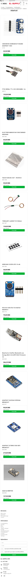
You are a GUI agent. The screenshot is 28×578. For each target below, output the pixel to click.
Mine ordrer (3, 513)
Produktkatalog (4, 523)
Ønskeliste (3, 514)
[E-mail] (14, 545)
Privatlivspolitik (4, 534)
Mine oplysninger (4, 516)
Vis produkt (14, 55)
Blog (2, 526)
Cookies (2, 533)
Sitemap (2, 535)
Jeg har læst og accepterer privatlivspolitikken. (14, 551)
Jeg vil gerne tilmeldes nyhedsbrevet (12, 548)
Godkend (14, 554)
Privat (23, 0)
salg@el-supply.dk (7, 573)
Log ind (2, 517)
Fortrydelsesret (4, 532)
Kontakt (2, 529)
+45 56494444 (6, 569)
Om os (2, 527)
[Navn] (14, 542)
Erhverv (26, 0)
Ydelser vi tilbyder (4, 528)
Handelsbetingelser (5, 530)
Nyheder (2, 524)
